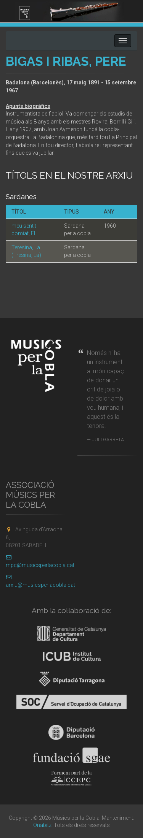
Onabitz (42, 825)
